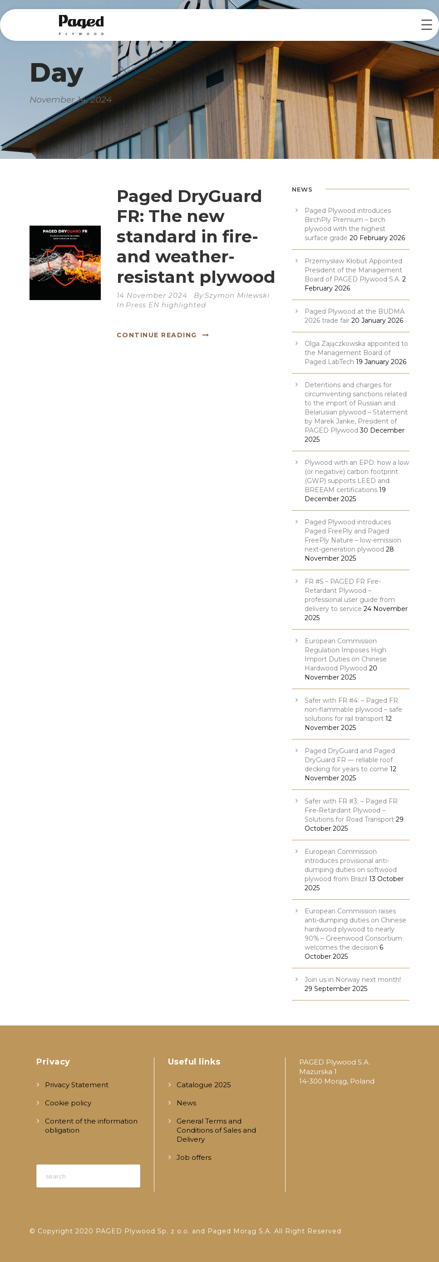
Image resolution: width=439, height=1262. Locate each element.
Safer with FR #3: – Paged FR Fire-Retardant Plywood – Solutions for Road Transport (351, 810)
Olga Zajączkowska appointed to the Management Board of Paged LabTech (356, 353)
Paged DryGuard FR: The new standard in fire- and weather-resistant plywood (196, 236)
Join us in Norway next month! (353, 980)
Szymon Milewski (237, 295)
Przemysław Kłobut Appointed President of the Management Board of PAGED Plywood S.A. (353, 270)
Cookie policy (68, 1103)
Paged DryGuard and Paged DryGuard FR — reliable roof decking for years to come (350, 760)
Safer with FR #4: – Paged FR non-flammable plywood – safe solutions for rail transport (353, 709)
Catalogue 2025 (204, 1084)
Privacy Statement (77, 1084)
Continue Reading (163, 335)
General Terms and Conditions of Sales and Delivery (216, 1130)
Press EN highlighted (166, 305)
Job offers (194, 1157)
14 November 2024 (152, 295)
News (186, 1103)
